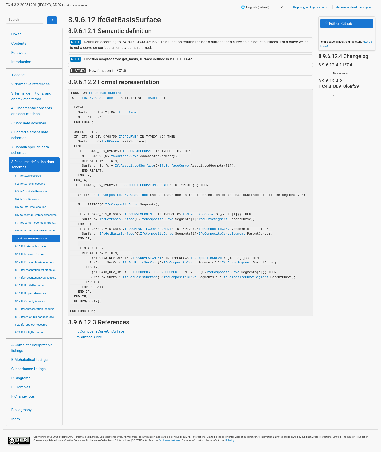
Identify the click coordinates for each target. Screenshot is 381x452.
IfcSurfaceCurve (123, 156)
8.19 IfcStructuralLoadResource (34, 317)
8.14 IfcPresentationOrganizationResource (37, 277)
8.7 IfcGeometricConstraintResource (37, 222)
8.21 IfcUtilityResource (29, 332)
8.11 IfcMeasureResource (31, 254)
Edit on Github (338, 23)
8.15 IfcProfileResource (29, 285)
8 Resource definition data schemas (32, 165)
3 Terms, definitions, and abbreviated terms (31, 96)
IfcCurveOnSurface (96, 98)
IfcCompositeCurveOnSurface (122, 195)
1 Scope (18, 75)
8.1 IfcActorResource (28, 175)
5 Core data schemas (28, 123)
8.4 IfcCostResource (27, 199)
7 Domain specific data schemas (30, 150)
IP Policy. (230, 440)
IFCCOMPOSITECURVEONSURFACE (144, 185)
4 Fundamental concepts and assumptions (31, 111)
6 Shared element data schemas (29, 135)
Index (15, 419)
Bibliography (21, 410)
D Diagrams (20, 378)
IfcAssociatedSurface (134, 166)
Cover (16, 34)
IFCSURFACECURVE (137, 151)
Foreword (19, 52)
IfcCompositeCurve (121, 204)
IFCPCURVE (127, 136)
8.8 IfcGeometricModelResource (35, 230)
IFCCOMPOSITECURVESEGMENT (148, 228)
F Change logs (23, 396)
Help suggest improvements (310, 7)
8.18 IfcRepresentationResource (34, 309)
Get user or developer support (354, 7)
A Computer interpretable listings (32, 348)
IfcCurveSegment (213, 219)
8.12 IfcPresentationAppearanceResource (37, 262)
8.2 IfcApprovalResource (30, 183)
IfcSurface (154, 98)
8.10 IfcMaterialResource (30, 246)
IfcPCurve (110, 141)
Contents (18, 43)
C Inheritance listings (28, 369)
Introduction (21, 62)
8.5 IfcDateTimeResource (30, 207)
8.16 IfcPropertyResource (30, 293)
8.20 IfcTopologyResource (31, 324)
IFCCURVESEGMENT (139, 214)
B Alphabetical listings (29, 359)
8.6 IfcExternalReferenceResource (36, 215)
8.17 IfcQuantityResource (30, 301)
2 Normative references (30, 84)
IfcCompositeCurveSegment (222, 233)
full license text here (169, 440)
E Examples (20, 387)
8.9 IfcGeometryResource (31, 238)
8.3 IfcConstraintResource (31, 191)
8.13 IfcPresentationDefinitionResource (37, 269)
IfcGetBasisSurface (106, 93)
